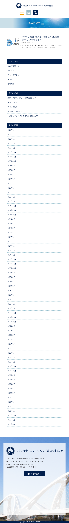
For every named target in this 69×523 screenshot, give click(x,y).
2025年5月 (11, 183)
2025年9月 (11, 165)
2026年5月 (11, 130)
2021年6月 (11, 388)
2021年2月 (11, 406)
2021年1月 (11, 411)
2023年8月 (11, 277)
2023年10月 (12, 268)
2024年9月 (11, 219)
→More (52, 48)
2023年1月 (11, 308)
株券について (13, 102)
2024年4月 (11, 241)
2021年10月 (12, 370)
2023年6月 (11, 286)
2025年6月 (11, 179)
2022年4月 (11, 348)
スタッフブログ (13, 75)
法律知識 (11, 84)
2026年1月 (11, 148)
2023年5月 (11, 290)
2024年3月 (11, 246)
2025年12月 (12, 152)
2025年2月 (11, 197)
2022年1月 (11, 362)
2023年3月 (11, 299)
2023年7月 (11, 281)
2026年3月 (11, 139)
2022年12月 (12, 313)
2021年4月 (11, 397)
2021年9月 (11, 375)
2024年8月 (11, 223)
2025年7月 (11, 174)
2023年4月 (11, 295)
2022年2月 (11, 357)
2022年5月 (11, 344)
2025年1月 (11, 201)
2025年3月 (11, 192)
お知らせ (11, 70)
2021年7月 (11, 384)
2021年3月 (11, 402)
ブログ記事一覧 (13, 66)
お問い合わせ (34, 474)
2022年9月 (11, 326)
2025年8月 (11, 170)
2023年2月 (11, 304)
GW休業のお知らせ (15, 111)
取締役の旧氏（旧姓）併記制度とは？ (22, 98)
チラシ (10, 79)
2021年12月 (12, 366)
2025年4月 (11, 188)
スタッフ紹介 (13, 107)
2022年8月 (11, 330)
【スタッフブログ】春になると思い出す (23, 116)
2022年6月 (11, 339)
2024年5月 (11, 237)
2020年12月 (12, 415)
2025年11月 (12, 156)
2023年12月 (12, 259)
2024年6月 (11, 232)
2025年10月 (12, 161)
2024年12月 (12, 206)
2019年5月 (11, 420)
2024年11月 (12, 210)
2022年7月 (11, 335)
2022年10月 (12, 321)
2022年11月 (12, 317)
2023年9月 (11, 272)
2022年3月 (11, 353)
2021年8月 (11, 379)
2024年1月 (11, 255)
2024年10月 (12, 214)
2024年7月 (11, 228)
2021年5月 (11, 393)
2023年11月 (12, 263)
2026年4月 (11, 134)
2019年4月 (11, 424)
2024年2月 (11, 250)
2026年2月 (11, 143)
